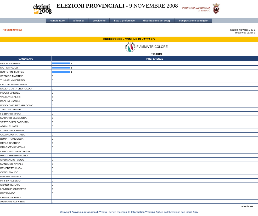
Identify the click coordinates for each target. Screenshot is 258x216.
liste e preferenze (124, 20)
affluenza (78, 20)
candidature (58, 20)
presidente (99, 20)
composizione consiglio (193, 20)
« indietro (156, 53)
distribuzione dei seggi (157, 20)
